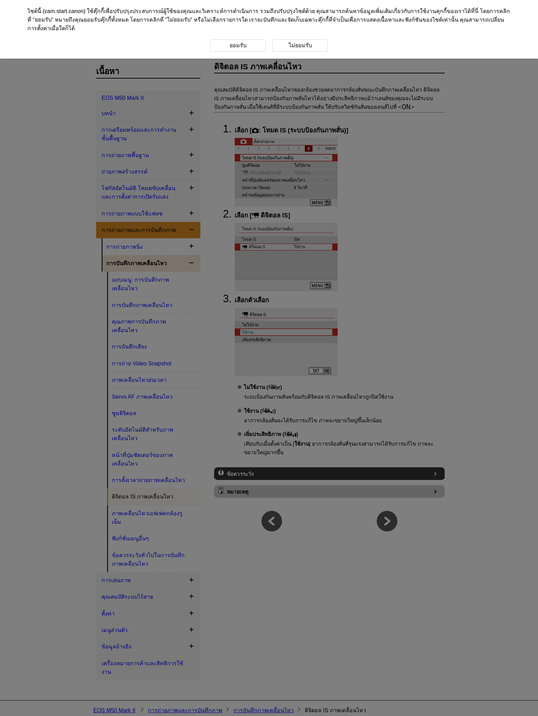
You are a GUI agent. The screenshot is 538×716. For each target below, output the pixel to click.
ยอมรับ (43, 20)
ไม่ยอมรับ (178, 20)
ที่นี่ (474, 11)
